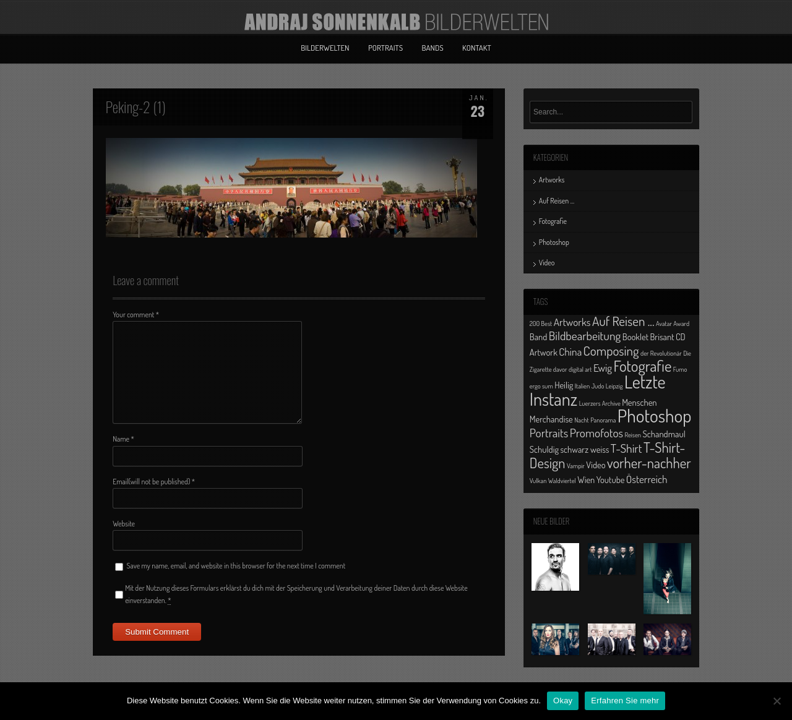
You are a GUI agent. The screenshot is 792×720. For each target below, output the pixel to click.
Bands (433, 48)
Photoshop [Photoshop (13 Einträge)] (655, 415)
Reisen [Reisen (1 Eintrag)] (632, 435)
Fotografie (553, 221)
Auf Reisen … (556, 200)
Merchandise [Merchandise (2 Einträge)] (551, 418)
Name (123, 439)
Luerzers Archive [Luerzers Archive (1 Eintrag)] (600, 403)
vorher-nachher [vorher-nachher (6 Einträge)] (649, 462)
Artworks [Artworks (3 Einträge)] (572, 321)
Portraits (385, 48)
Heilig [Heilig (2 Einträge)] (563, 384)
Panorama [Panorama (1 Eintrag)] (603, 420)
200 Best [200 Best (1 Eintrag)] (541, 323)
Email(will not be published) (154, 481)
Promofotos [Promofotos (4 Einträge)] (596, 432)
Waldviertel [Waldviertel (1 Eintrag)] (562, 480)
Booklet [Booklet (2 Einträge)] (635, 336)
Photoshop (554, 242)
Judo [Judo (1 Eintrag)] (598, 386)
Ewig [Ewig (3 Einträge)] (602, 367)
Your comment (136, 314)
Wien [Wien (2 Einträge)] (586, 479)
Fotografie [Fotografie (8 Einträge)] (642, 365)
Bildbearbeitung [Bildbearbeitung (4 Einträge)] (585, 335)
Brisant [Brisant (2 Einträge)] (662, 336)
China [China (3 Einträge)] (570, 351)
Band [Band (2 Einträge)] (539, 336)
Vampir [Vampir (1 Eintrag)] (576, 465)
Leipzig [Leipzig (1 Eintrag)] (614, 386)
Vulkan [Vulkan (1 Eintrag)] (538, 480)
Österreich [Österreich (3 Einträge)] (647, 479)
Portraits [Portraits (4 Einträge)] (549, 432)
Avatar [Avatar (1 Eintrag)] (664, 323)
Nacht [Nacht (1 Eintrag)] (581, 420)
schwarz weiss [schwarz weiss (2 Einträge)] (584, 449)
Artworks (552, 179)
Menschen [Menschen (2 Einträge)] (639, 402)
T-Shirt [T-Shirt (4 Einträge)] (626, 448)
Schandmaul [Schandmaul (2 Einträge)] (664, 433)
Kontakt (476, 48)
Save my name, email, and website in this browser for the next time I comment (236, 565)
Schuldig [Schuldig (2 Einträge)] (544, 449)
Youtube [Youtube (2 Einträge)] (610, 479)
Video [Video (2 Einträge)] (595, 464)
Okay (562, 700)
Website (124, 523)
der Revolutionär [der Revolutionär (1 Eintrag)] (661, 353)
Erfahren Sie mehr (625, 700)
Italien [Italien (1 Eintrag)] (582, 386)
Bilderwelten (325, 48)
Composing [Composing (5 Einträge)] (611, 350)
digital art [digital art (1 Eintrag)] (580, 369)
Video (547, 262)
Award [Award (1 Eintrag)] (681, 323)
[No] (776, 701)
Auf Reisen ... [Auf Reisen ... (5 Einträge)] (623, 320)
